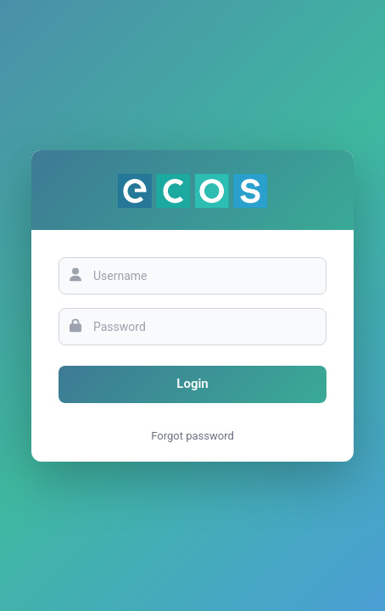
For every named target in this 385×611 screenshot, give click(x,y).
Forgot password (192, 435)
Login (192, 383)
